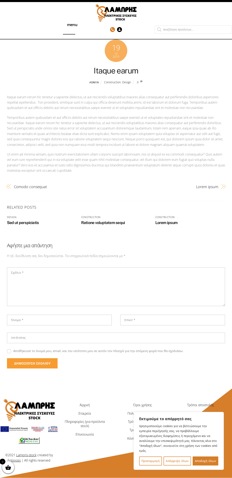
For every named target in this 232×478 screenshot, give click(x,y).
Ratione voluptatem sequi (103, 222)
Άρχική (85, 405)
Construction (112, 82)
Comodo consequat (30, 186)
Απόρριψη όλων (177, 461)
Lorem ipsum (207, 186)
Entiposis (14, 460)
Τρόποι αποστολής (200, 405)
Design (126, 82)
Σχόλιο (17, 272)
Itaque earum (116, 70)
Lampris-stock (26, 455)
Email (129, 320)
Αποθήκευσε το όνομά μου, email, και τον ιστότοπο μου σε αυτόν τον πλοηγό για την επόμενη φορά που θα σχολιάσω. (98, 351)
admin (94, 82)
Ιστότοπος (18, 338)
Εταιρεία (84, 413)
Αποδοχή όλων (205, 461)
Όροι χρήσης (142, 405)
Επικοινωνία (85, 434)
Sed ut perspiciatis (23, 222)
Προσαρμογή (150, 461)
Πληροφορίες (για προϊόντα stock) (85, 424)
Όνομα (17, 320)
